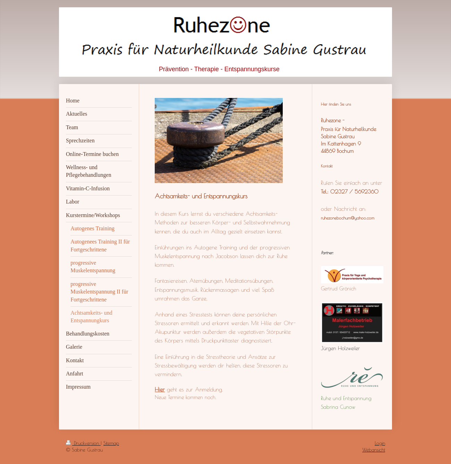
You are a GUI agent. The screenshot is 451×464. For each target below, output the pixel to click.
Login (380, 443)
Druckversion (83, 443)
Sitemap (111, 443)
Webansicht (373, 450)
